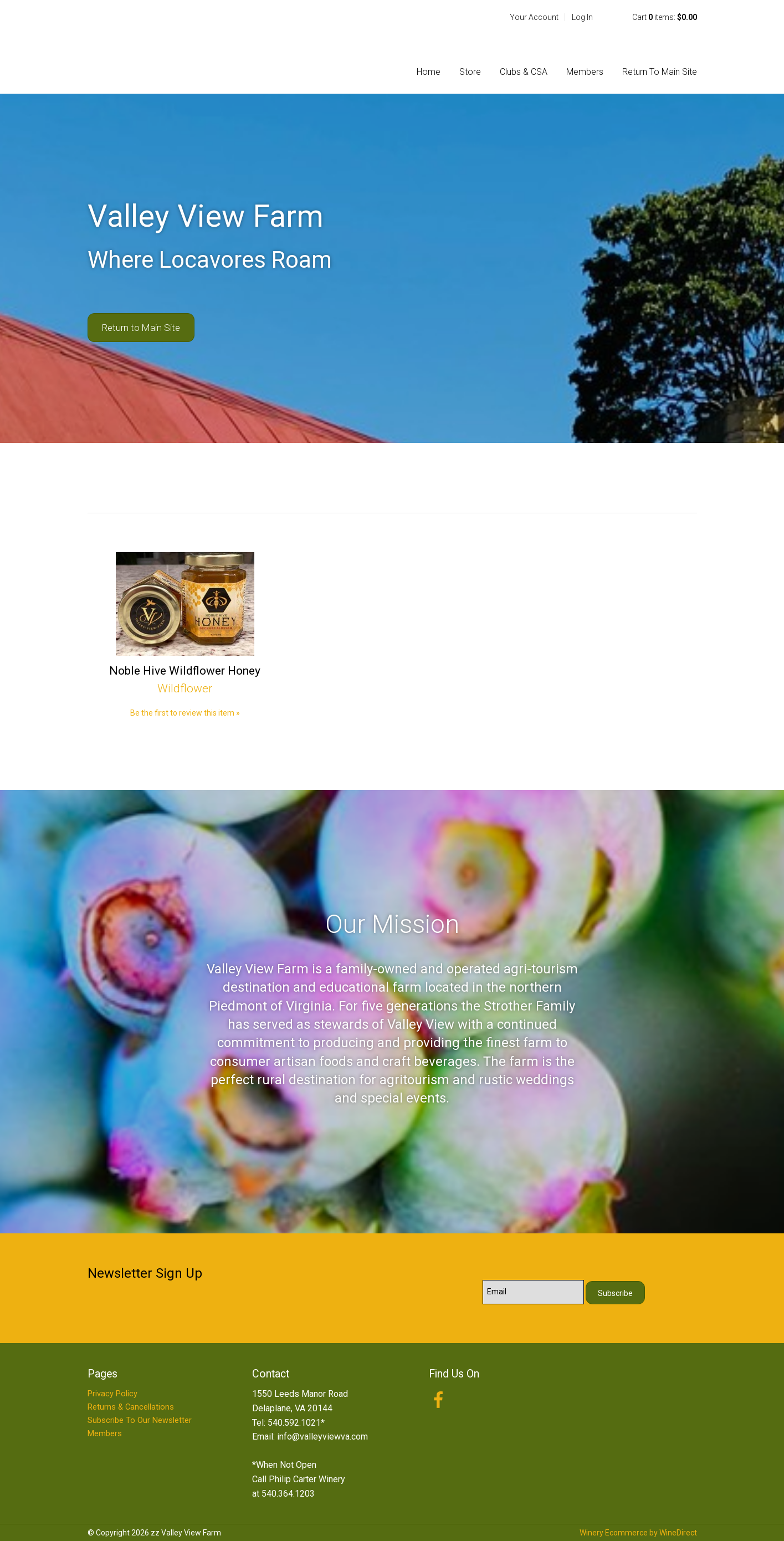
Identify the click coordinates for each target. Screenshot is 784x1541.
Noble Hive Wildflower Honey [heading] (184, 670)
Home (428, 72)
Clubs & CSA (523, 72)
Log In (582, 17)
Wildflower (184, 688)
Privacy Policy (112, 1394)
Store (470, 72)
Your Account (534, 17)
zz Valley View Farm (160, 46)
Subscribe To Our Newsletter (140, 1420)
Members (584, 72)
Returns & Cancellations (131, 1407)
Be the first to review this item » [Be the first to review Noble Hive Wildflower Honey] (185, 712)
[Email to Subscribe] (533, 1292)
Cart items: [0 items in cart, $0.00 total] (664, 17)
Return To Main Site (659, 72)
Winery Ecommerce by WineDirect (638, 1532)
